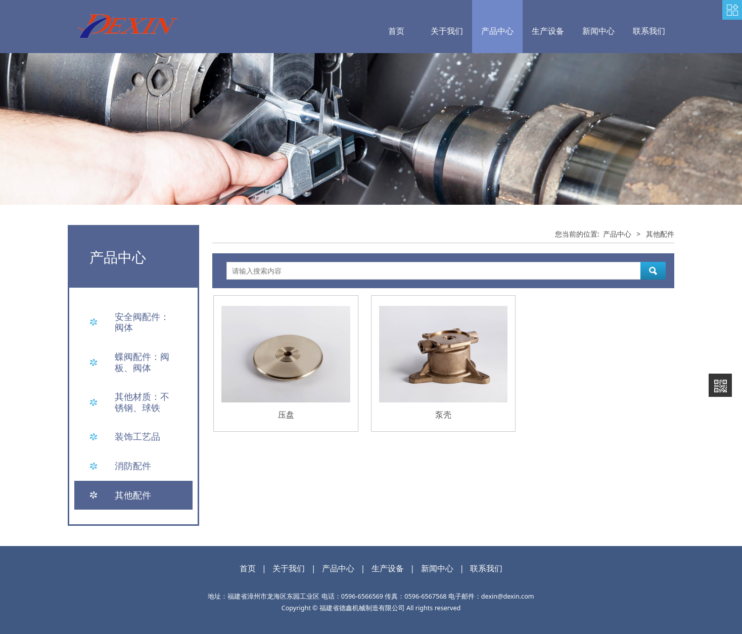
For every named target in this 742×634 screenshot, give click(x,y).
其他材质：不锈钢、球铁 (142, 402)
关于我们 (447, 30)
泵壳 (443, 414)
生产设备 (548, 30)
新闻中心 (598, 30)
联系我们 (649, 30)
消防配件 (133, 466)
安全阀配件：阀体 (142, 322)
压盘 (286, 414)
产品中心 (497, 30)
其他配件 (133, 495)
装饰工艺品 (137, 436)
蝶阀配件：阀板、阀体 (142, 362)
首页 (396, 30)
